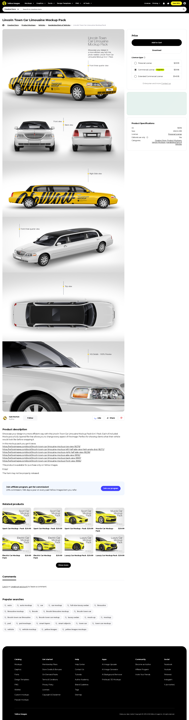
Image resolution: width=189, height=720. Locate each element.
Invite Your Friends (142, 674)
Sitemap (78, 695)
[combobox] (103, 9)
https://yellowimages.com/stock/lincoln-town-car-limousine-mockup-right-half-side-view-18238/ (46, 452)
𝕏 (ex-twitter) (169, 685)
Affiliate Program (142, 669)
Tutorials (78, 674)
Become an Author (143, 664)
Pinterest (168, 674)
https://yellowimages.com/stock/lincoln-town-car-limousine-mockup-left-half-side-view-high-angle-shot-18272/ (53, 449)
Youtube (167, 669)
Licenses (45, 690)
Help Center (80, 664)
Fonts (16, 674)
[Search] (183, 9)
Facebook (168, 664)
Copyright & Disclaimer (51, 695)
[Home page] (3, 25)
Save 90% (176, 3)
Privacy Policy (47, 685)
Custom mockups (21, 695)
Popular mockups (21, 700)
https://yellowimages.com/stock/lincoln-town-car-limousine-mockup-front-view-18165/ (41, 461)
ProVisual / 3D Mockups (111, 680)
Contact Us (79, 669)
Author (11, 419)
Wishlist (17, 690)
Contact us (166, 83)
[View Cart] (164, 3)
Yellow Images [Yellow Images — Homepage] (20, 714)
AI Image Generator (110, 669)
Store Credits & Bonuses (52, 669)
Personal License (175, 134)
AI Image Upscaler (109, 664)
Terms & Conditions (50, 680)
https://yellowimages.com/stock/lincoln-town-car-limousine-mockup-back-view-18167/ (41, 458)
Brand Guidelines (81, 685)
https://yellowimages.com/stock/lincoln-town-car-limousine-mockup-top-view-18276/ (41, 446)
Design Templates (21, 680)
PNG (16, 685)
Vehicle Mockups (158, 142)
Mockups (18, 664)
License (147, 3)
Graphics (17, 669)
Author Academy (82, 680)
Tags (77, 690)
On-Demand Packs (50, 674)
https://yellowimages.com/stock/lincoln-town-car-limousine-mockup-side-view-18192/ (41, 455)
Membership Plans (49, 664)
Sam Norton (14, 417)
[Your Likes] (168, 3)
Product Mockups (174, 140)
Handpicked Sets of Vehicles (174, 143)
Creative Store (160, 140)
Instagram (168, 680)
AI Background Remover (112, 674)
